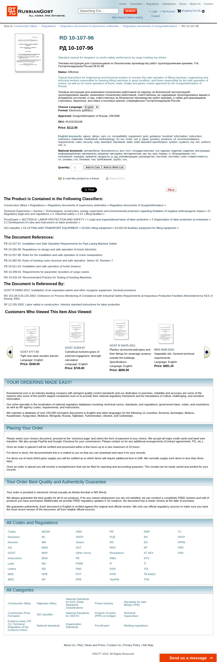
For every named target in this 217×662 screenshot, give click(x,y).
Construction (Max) (25, 26)
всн (122, 150)
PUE (112, 536)
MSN (45, 547)
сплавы (67, 159)
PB (77, 558)
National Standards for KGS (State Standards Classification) (77, 603)
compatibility (119, 136)
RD (112, 542)
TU (179, 531)
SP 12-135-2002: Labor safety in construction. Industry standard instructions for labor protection (62, 304)
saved (155, 16)
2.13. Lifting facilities (89, 213)
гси (157, 150)
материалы (89, 153)
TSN (146, 579)
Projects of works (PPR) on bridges (105, 614)
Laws (11, 563)
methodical (90, 139)
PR (112, 531)
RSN (113, 568)
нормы (163, 153)
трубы (117, 159)
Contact (208, 3)
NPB (44, 574)
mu (123, 139)
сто (76, 159)
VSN (180, 552)
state (130, 142)
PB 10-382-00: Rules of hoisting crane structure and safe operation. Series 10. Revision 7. (58, 260)
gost (145, 136)
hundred (167, 136)
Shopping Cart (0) (191, 10)
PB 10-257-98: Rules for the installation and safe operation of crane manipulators (53, 255)
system (173, 142)
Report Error (117, 178)
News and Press (95, 645)
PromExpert (11, 219)
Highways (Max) (46, 603)
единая (165, 150)
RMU (113, 558)
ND (44, 568)
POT (78, 574)
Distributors (169, 3)
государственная (143, 150)
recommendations (188, 139)
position (155, 139)
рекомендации (128, 156)
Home (122, 3)
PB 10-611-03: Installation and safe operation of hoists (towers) (42, 266)
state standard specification (150, 142)
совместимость (197, 156)
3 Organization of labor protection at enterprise (180, 219)
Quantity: (64, 167)
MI (43, 536)
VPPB (181, 542)
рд (115, 156)
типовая (84, 159)
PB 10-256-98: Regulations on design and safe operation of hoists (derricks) (50, 249)
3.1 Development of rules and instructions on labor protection (41, 222)
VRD (181, 547)
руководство (147, 156)
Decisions (14, 536)
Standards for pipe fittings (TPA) (135, 603)
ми (144, 153)
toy (192, 142)
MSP (45, 552)
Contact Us (114, 645)
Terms (182, 3)
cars (103, 136)
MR (44, 542)
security (88, 142)
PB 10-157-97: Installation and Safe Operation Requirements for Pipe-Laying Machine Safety (60, 243)
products (166, 139)
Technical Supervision (17, 211)
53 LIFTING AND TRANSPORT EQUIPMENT (51, 227)
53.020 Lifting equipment (97, 227)
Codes (12, 531)
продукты (104, 156)
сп (59, 159)
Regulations (48, 26)
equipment (134, 136)
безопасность (109, 150)
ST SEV (148, 552)
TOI (146, 568)
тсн (124, 159)
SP (145, 547)
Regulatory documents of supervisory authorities (89, 26)
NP (44, 579)
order (129, 139)
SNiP (147, 531)
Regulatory (152, 3)
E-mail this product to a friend (81, 178)
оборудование (181, 153)
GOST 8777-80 (29, 351)
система (161, 156)
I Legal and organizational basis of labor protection (118, 219)
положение (65, 156)
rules (79, 142)
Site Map (147, 645)
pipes (145, 139)
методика (116, 153)
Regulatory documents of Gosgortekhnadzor (150, 26)
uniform (205, 142)
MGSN (46, 531)
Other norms (83, 552)
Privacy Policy (131, 645)
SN (146, 536)
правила (91, 156)
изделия (188, 150)
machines (64, 139)
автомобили (91, 150)
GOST (11, 552)
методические (132, 153)
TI (145, 563)
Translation (136, 3)
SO (146, 542)
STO (146, 558)
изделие (176, 150)
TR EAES (150, 574)
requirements (66, 142)
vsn (60, 144)
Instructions (15, 558)
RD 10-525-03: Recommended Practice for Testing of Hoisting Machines (48, 277)
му (149, 153)
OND (79, 531)
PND (79, 568)
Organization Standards (73, 625)
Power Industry (104, 603)
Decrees (13, 542)
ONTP (79, 536)
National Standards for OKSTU (77, 614)
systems (184, 142)
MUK (45, 558)
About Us (195, 3)
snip (96, 142)
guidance (155, 136)
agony (87, 136)
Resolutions (117, 552)
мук (155, 153)
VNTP (181, 536)
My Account (168, 11)
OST (78, 547)
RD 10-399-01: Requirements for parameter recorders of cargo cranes (46, 271)
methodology (107, 139)
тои (93, 159)
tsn (198, 142)
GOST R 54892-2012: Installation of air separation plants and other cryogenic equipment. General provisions (70, 290)
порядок (79, 156)
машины (103, 153)
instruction (195, 136)
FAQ (80, 645)
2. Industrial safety (63, 213)
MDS (11, 579)
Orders (80, 542)
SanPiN (114, 579)
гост (128, 150)
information (180, 136)
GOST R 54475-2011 (122, 345)
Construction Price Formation (19, 614)
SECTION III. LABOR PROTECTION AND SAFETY (53, 219)
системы (173, 156)
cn (108, 136)
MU (44, 563)
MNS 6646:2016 (164, 349)
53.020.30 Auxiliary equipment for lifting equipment (145, 227)
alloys (95, 136)
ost (135, 139)
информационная (69, 153)
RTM (113, 574)
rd (174, 139)
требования (104, 159)
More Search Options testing (127, 17)
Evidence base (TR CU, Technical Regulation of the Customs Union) (19, 625)
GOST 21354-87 (75, 347)
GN (10, 547)
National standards (48, 625)
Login (154, 11)
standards (119, 142)
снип (184, 156)
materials (76, 139)
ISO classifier (12, 227)
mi (117, 139)
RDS (113, 547)
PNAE (79, 563)
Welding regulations (136, 625)
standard (106, 142)
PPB (78, 579)
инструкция (202, 150)
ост (193, 153)
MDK (11, 574)
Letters (12, 568)
